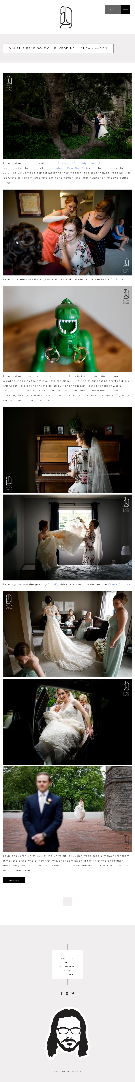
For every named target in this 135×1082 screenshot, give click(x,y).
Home (67, 954)
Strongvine (74, 1072)
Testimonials (67, 966)
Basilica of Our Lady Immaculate (81, 163)
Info (68, 962)
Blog (67, 970)
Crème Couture (119, 584)
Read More (14, 880)
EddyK (52, 584)
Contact (67, 974)
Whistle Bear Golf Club (72, 168)
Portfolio (67, 958)
